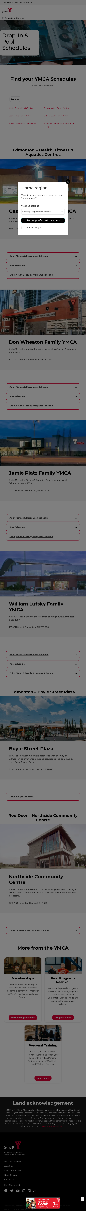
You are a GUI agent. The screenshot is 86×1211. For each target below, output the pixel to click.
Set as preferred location (43, 220)
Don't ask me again (32, 228)
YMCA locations (30, 206)
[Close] (68, 181)
